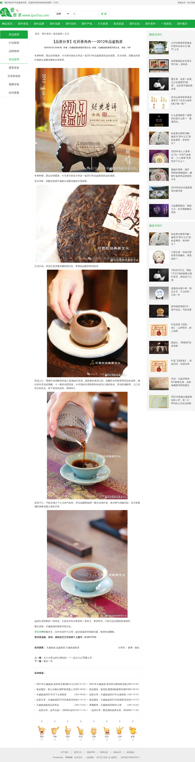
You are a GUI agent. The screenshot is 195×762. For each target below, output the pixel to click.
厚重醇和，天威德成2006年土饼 (105, 705)
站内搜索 (14, 92)
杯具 (81, 738)
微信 (137, 647)
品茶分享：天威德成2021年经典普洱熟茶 (57, 699)
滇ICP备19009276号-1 (130, 757)
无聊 (94, 738)
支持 (120, 738)
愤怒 (68, 738)
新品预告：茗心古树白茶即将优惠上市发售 (58, 689)
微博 (130, 647)
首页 (37, 33)
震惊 (42, 738)
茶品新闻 (14, 34)
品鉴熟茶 (60, 647)
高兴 (107, 738)
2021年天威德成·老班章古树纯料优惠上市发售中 (113, 684)
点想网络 (90, 757)
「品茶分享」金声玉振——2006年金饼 (55, 710)
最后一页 (48, 661)
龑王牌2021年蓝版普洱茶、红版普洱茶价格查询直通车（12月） (32, 2)
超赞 (133, 738)
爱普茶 (37, 631)
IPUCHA (69, 757)
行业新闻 (14, 42)
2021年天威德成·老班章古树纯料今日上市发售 (59, 684)
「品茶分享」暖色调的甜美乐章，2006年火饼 (112, 710)
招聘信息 (104, 752)
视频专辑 (14, 84)
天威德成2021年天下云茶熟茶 (51, 694)
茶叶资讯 (46, 33)
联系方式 (78, 752)
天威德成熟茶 (72, 647)
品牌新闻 (14, 51)
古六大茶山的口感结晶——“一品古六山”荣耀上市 (68, 657)
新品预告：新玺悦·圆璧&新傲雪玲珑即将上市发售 (114, 689)
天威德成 (50, 647)
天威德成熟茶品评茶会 (47, 705)
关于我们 (65, 752)
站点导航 (191, 2)
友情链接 (130, 752)
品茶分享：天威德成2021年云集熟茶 (107, 694)
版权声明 (91, 752)
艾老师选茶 (13, 76)
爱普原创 (14, 67)
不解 (55, 738)
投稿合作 (182, 2)
